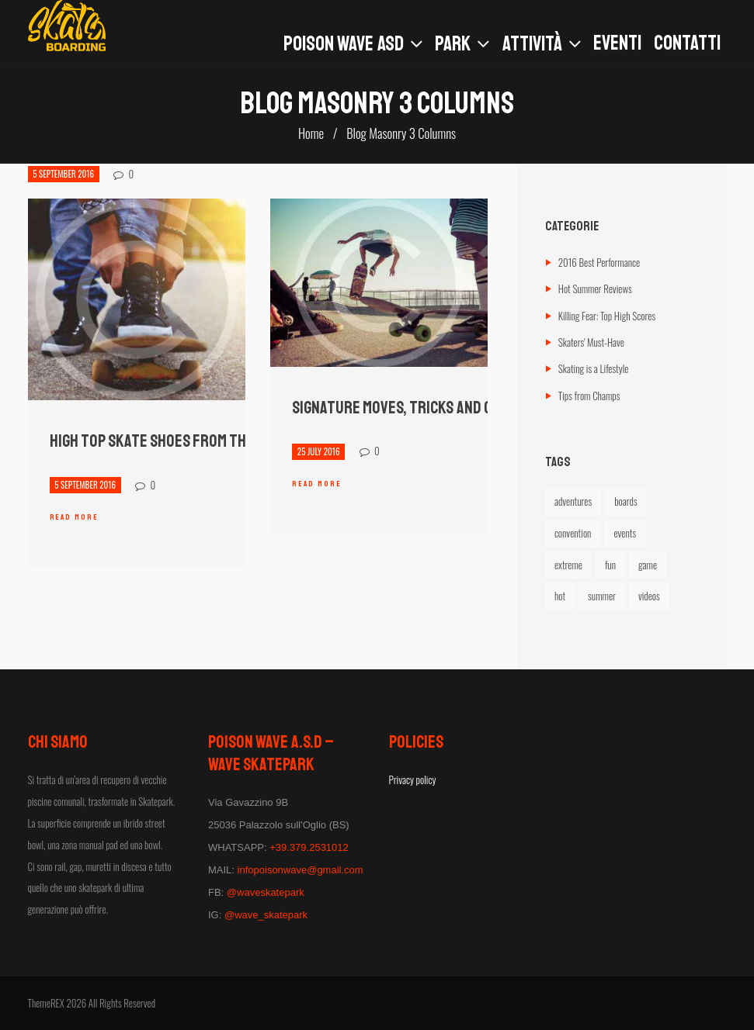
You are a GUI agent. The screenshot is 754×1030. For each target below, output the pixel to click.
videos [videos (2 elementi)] (649, 595)
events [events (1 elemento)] (624, 533)
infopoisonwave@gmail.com (300, 870)
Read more (74, 517)
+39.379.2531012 (309, 847)
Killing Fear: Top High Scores (606, 315)
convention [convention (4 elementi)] (573, 533)
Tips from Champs (589, 395)
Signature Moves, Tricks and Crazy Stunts (433, 408)
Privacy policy (412, 779)
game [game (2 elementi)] (647, 564)
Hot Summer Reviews (595, 288)
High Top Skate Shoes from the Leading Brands (204, 441)
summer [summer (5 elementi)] (602, 595)
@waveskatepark (265, 892)
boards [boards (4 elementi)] (625, 501)
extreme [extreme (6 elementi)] (568, 564)
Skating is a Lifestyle (593, 368)
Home (311, 133)
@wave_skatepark (266, 915)
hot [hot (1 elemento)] (559, 595)
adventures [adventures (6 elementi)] (573, 501)
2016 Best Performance (599, 262)
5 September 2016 (63, 174)
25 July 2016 (318, 451)
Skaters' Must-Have (591, 342)
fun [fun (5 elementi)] (610, 564)
